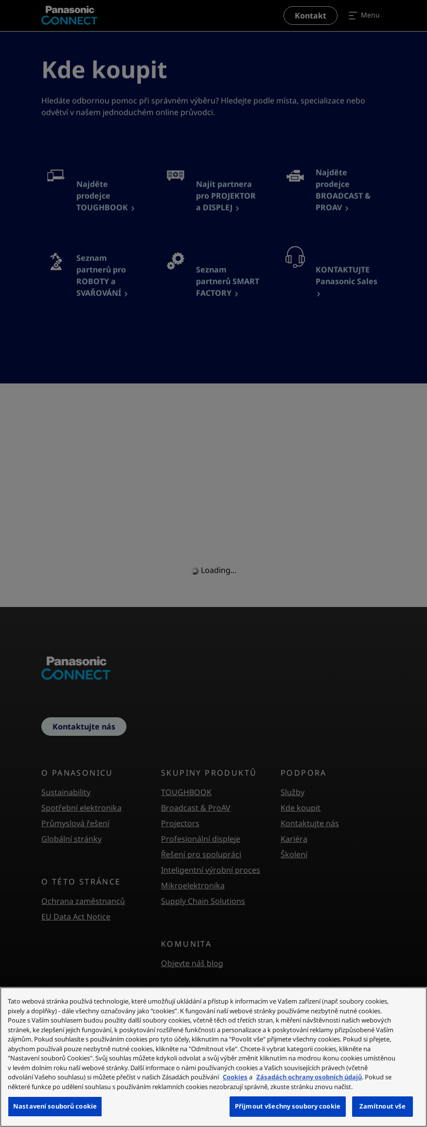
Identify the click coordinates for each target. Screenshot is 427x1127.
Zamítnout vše (382, 1106)
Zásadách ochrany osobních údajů (309, 1077)
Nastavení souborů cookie (55, 1106)
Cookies (235, 1077)
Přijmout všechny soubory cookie (287, 1106)
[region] (213, 1057)
